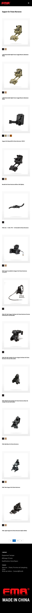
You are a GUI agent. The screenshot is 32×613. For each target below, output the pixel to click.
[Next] (21, 540)
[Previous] (10, 540)
